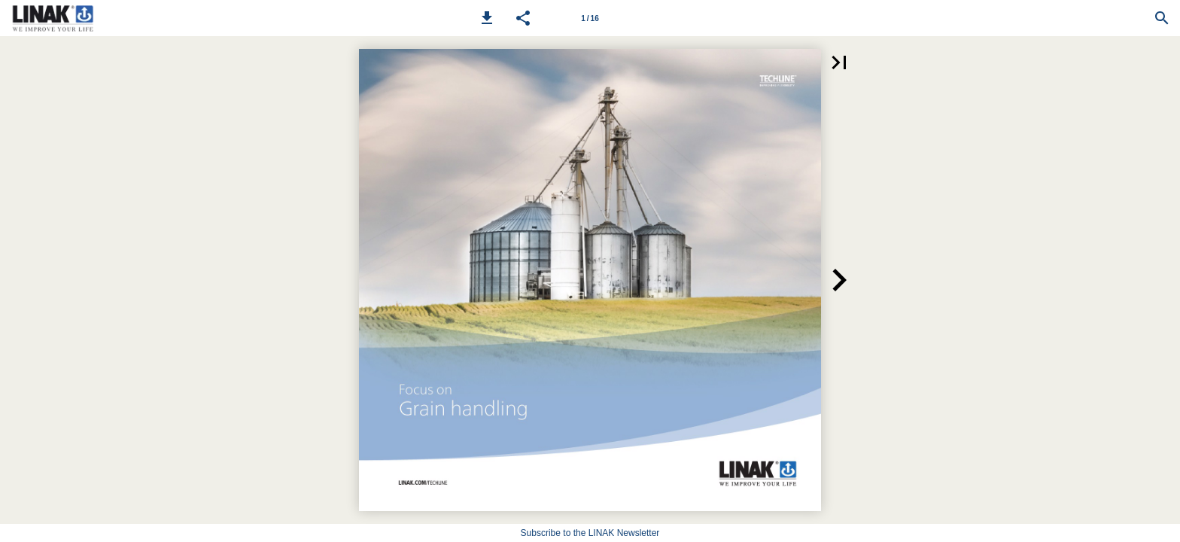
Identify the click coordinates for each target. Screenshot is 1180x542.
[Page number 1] (590, 18)
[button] (487, 18)
